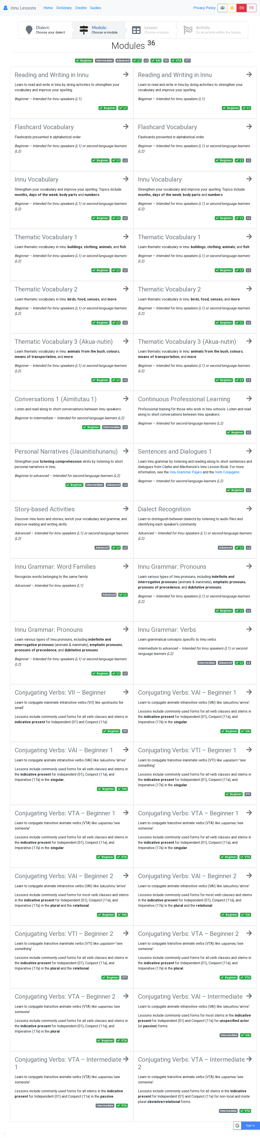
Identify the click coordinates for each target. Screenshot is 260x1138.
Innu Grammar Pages (186, 472)
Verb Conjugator (227, 472)
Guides (95, 8)
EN (241, 8)
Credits (81, 8)
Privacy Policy (204, 8)
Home (48, 8)
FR (251, 8)
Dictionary (64, 8)
